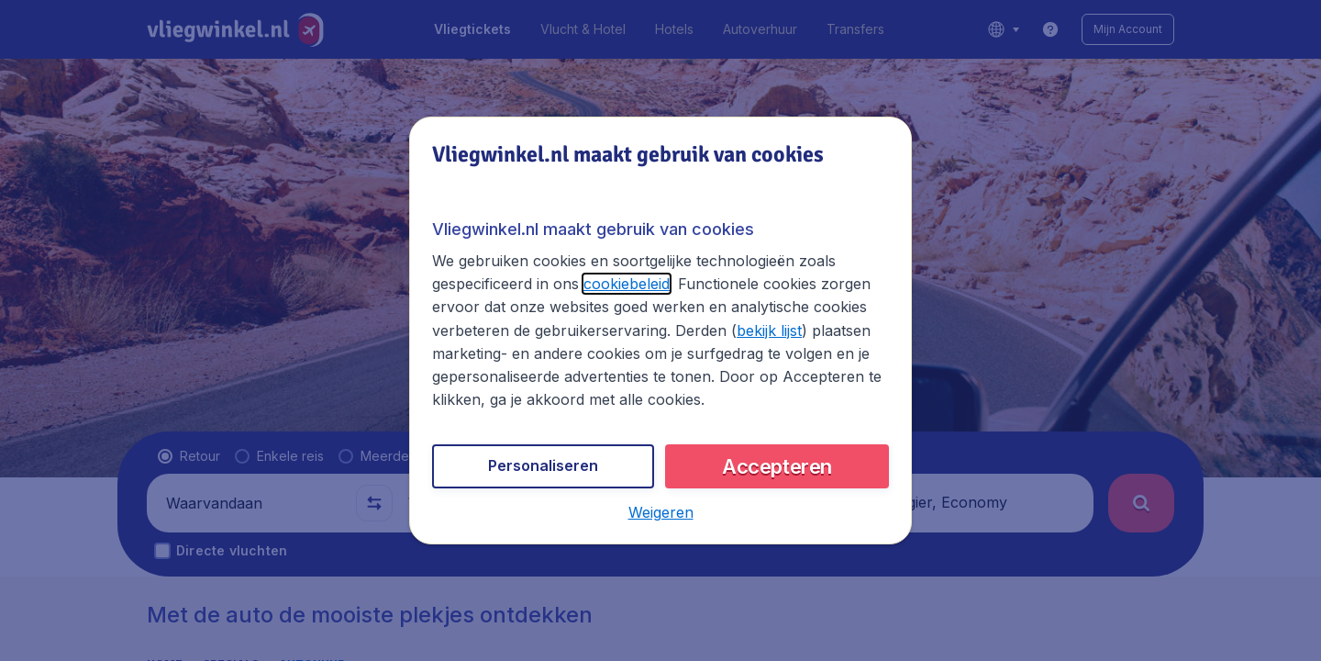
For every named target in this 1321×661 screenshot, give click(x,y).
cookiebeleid (626, 283)
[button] (661, 512)
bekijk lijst (769, 330)
